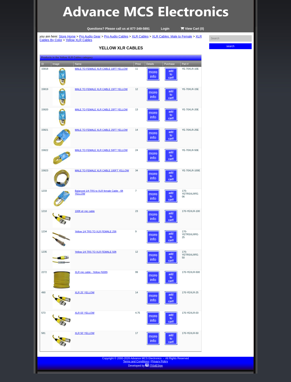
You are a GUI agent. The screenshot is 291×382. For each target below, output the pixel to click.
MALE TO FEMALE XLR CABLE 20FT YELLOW (101, 109)
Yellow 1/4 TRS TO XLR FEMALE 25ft (95, 231)
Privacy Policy (159, 361)
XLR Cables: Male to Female (172, 36)
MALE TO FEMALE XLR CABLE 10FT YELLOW (101, 68)
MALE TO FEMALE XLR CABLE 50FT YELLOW (101, 150)
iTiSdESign (156, 365)
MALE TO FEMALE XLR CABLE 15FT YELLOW (101, 89)
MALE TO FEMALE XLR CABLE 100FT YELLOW (102, 170)
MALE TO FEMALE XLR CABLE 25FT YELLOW (101, 129)
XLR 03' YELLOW (85, 312)
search (230, 46)
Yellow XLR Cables (79, 40)
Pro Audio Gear (90, 36)
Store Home (67, 36)
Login (165, 28)
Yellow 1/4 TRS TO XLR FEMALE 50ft (95, 251)
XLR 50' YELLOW (85, 333)
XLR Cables (140, 36)
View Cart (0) (192, 28)
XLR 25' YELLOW (85, 292)
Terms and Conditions (136, 361)
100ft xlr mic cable (85, 211)
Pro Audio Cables (116, 36)
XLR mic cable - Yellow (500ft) (91, 272)
